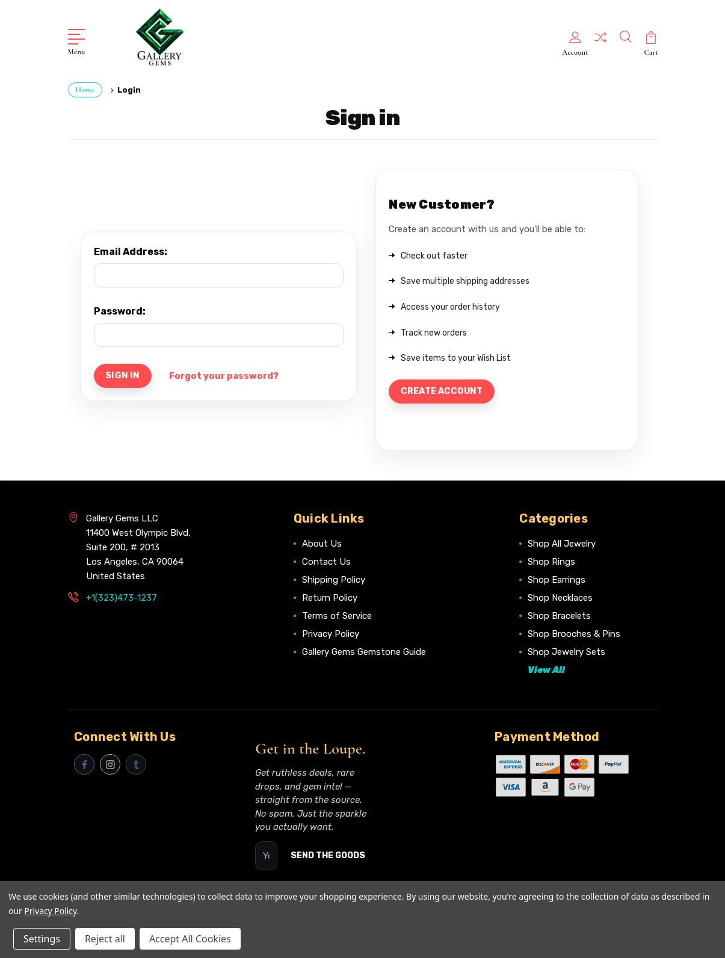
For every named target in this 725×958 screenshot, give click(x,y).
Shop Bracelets (559, 616)
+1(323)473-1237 (121, 598)
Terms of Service (337, 616)
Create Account (444, 390)
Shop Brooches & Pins (574, 634)
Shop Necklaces (560, 598)
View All (546, 670)
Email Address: (130, 250)
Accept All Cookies (190, 938)
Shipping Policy (333, 580)
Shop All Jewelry (562, 544)
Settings (41, 938)
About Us (322, 544)
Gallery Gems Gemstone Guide (364, 652)
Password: (120, 309)
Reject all (105, 938)
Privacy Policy (330, 634)
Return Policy (329, 598)
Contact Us (326, 562)
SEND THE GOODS (328, 856)
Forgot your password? (227, 375)
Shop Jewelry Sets (566, 652)
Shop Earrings (556, 580)
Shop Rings (551, 562)
